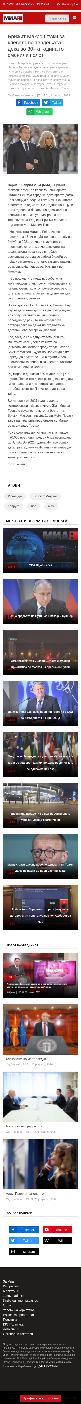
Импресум (10, 1286)
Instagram (22, 1251)
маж (51, 506)
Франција (15, 496)
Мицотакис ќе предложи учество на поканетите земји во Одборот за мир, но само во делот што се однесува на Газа (40, 762)
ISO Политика (13, 1324)
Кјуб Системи (47, 1366)
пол (33, 506)
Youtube (55, 1229)
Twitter (20, 1240)
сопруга (13, 506)
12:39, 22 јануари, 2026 (29, 992)
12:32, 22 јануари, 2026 (38, 1064)
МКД (11, 977)
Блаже (14, 1064)
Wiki (53, 1240)
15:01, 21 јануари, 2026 (41, 1131)
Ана (13, 992)
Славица (16, 1131)
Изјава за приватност (18, 1315)
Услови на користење (19, 1310)
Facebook (22, 1229)
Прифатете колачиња (40, 1398)
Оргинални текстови (18, 1334)
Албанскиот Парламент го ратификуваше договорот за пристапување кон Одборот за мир (40, 915)
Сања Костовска (23, 95)
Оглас (7, 1305)
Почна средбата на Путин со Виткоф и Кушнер (40, 616)
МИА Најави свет (40, 565)
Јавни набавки (13, 1295)
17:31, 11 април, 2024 (56, 95)
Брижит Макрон (45, 496)
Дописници (11, 1329)
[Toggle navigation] (73, 17)
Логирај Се (70, 4)
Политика (10, 1319)
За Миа (8, 1281)
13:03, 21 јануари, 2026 (41, 1199)
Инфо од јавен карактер (20, 1300)
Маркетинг (11, 1291)
